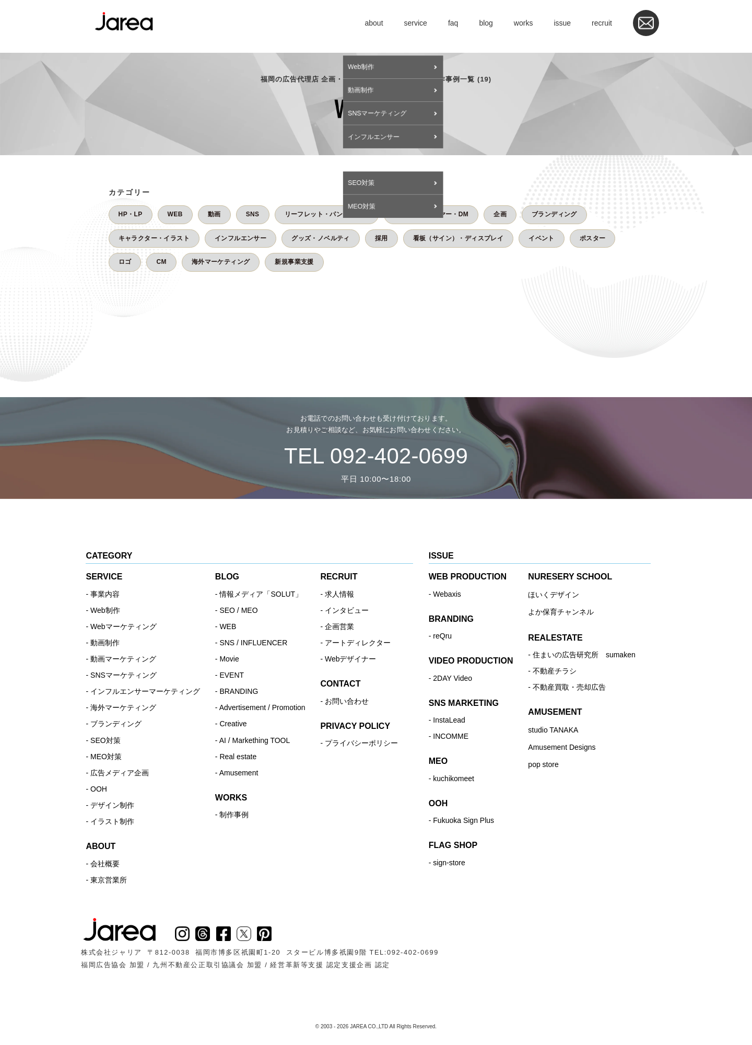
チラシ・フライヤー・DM (431, 214)
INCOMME (450, 736)
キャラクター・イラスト (154, 238)
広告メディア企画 (119, 773)
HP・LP (131, 214)
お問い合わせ (347, 701)
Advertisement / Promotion (262, 707)
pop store (543, 764)
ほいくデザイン (553, 594)
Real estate (237, 756)
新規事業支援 (294, 261)
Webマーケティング (123, 626)
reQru (442, 636)
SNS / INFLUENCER (253, 642)
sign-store (449, 862)
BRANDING (238, 691)
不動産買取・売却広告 (569, 687)
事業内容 (105, 594)
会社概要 (105, 864)
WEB (175, 214)
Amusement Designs (561, 747)
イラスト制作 (112, 821)
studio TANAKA (553, 730)
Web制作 (105, 610)
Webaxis (447, 594)
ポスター (593, 238)
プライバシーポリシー (361, 743)
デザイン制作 (112, 805)
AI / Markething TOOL (254, 740)
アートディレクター (358, 642)
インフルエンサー (240, 238)
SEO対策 (105, 740)
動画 (214, 214)
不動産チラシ (555, 671)
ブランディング (554, 214)
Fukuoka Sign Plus (463, 820)
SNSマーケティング (123, 675)
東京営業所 (108, 880)
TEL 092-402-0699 (376, 456)
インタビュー (347, 610)
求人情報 (339, 594)
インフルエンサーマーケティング (145, 691)
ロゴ (125, 261)
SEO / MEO (238, 610)
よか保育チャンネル (561, 612)
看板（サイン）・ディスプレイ (458, 238)
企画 (500, 214)
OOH (98, 789)
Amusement (238, 773)
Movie (229, 659)
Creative (232, 723)
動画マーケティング (123, 659)
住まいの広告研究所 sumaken (584, 655)
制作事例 (234, 814)
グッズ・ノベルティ (320, 238)
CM (161, 261)
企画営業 (339, 626)
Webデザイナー (351, 659)
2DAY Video (452, 678)
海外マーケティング (221, 261)
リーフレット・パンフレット (327, 214)
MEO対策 (106, 756)
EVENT (231, 675)
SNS (253, 214)
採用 (381, 238)
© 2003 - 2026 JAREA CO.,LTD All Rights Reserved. (376, 1026)
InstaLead (449, 720)
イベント (541, 238)
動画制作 (105, 642)
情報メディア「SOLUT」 (260, 594)
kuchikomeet (453, 778)
